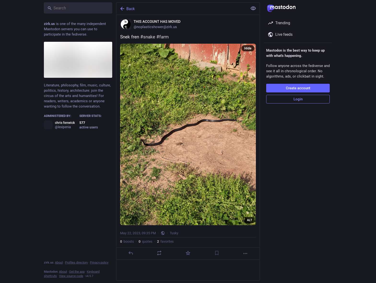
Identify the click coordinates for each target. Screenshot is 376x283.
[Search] (78, 7)
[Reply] (131, 253)
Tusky (174, 233)
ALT (249, 220)
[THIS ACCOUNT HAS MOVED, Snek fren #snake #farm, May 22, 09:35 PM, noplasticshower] (188, 137)
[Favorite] (188, 253)
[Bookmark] (217, 253)
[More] (245, 253)
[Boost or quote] (159, 253)
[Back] (181, 9)
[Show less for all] (253, 8)
